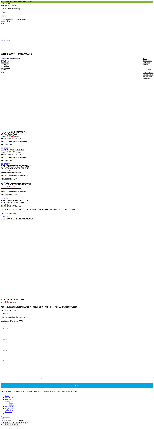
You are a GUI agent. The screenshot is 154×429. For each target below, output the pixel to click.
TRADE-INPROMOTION (5, 66)
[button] (5, 148)
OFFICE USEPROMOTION (5, 63)
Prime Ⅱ (149, 71)
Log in (3, 16)
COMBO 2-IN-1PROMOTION (5, 68)
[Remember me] (15, 19)
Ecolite (149, 69)
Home (3, 59)
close (2, 422)
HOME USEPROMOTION (5, 61)
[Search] (9, 424)
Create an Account (11, 5)
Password (4, 12)
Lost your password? (7, 19)
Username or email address (10, 8)
